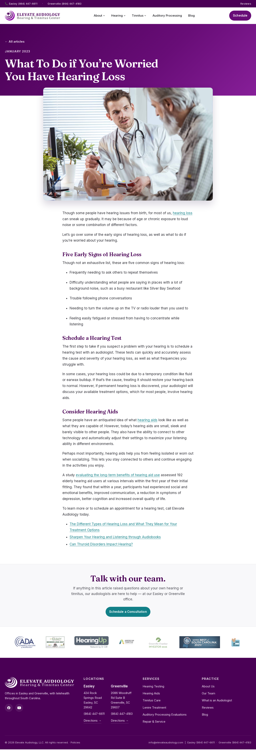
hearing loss (182, 214)
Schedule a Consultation (127, 613)
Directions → (92, 722)
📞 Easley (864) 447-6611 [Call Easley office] (21, 3)
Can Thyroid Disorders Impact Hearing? (101, 545)
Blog (190, 16)
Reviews (245, 3)
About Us (208, 688)
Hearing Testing (153, 688)
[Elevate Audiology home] (32, 16)
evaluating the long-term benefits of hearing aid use (118, 476)
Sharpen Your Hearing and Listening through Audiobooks (115, 538)
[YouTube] (19, 709)
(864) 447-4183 (122, 715)
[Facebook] (9, 709)
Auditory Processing (166, 16)
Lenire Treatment (154, 709)
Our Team (208, 695)
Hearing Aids (151, 695)
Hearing (117, 16)
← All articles (15, 42)
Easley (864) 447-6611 (201, 744)
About (98, 16)
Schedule (239, 16)
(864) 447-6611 (94, 715)
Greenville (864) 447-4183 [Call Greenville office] (65, 3)
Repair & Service (154, 723)
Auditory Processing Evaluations (165, 716)
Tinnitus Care (152, 702)
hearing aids (147, 421)
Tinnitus (138, 16)
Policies (75, 744)
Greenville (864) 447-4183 (235, 744)
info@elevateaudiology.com (166, 744)
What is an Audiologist (217, 702)
